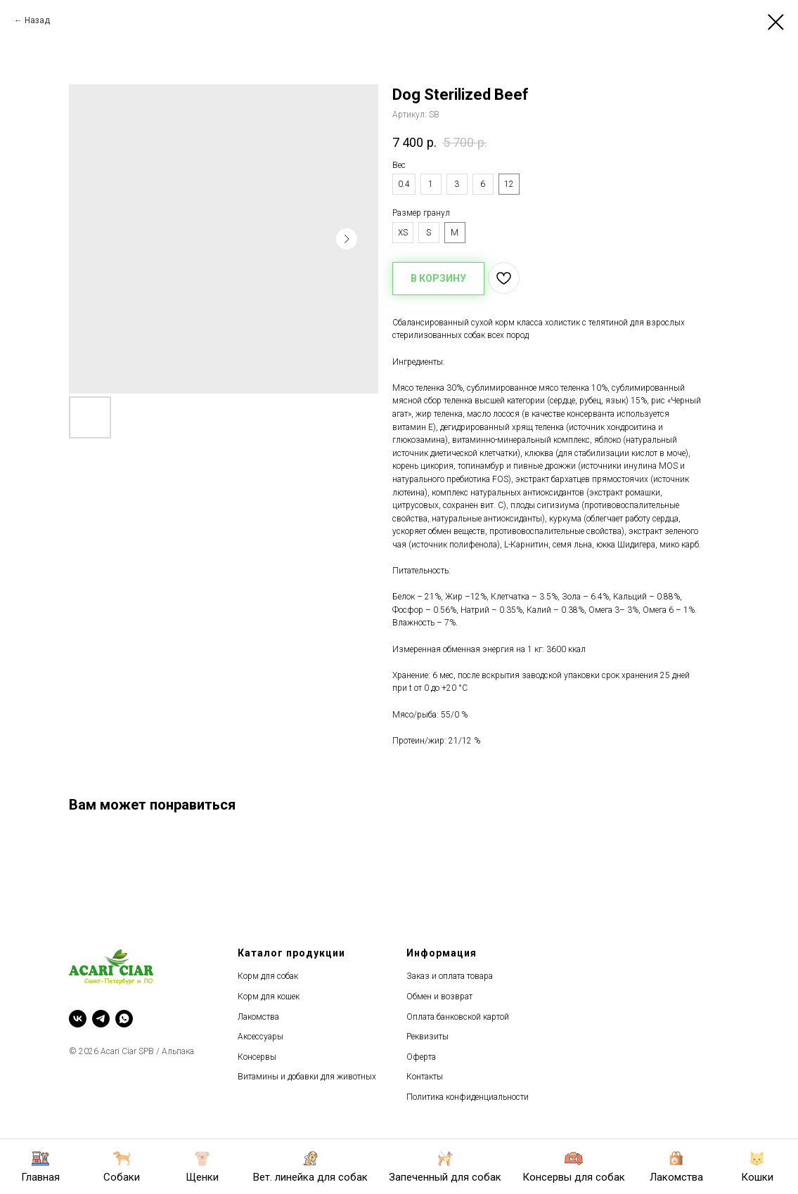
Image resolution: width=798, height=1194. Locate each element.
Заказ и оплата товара (449, 976)
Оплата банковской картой (457, 1017)
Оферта (421, 1057)
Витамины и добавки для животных (307, 1077)
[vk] (77, 1018)
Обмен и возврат (439, 996)
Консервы (257, 1057)
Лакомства (258, 1017)
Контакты (424, 1077)
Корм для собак (268, 976)
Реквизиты (427, 1036)
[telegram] (101, 1018)
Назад (37, 20)
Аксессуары (260, 1036)
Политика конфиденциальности (467, 1097)
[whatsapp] (124, 1018)
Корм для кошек (269, 996)
